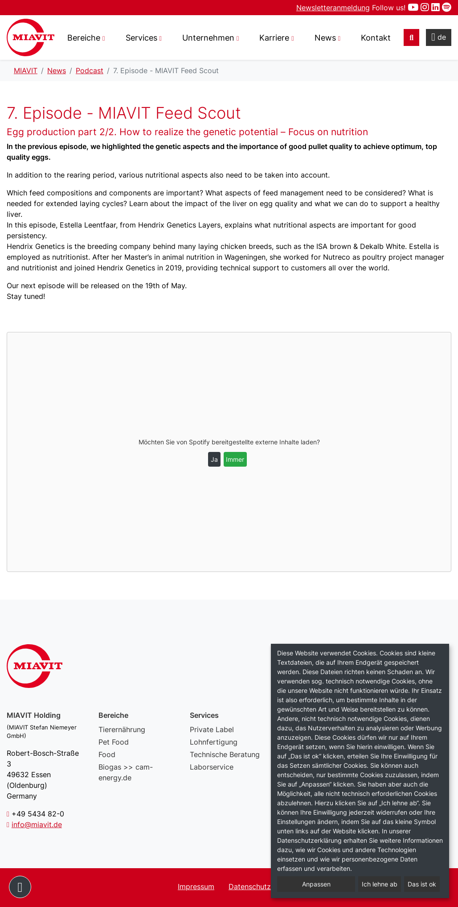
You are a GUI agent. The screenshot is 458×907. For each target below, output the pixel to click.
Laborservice (211, 766)
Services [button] (141, 37)
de (438, 37)
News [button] (325, 37)
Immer (235, 459)
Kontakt (376, 37)
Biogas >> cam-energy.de (125, 772)
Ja (214, 459)
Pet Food (113, 741)
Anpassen (316, 884)
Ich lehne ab (379, 884)
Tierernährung (121, 729)
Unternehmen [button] (208, 37)
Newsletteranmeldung (333, 7)
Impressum (196, 886)
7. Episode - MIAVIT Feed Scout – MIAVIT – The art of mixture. (30, 37)
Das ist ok (422, 884)
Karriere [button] (274, 37)
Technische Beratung (225, 754)
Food (106, 754)
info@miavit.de (37, 824)
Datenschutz (250, 886)
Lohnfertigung (213, 741)
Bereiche (83, 37)
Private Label (212, 729)
